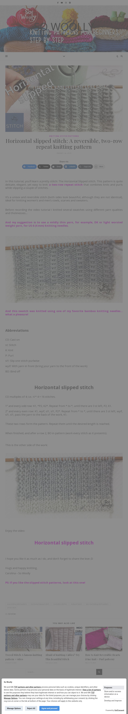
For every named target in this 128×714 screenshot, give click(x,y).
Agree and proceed (49, 708)
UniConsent (119, 710)
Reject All (31, 708)
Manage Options (11, 698)
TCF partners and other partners (27, 687)
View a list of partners (91, 690)
